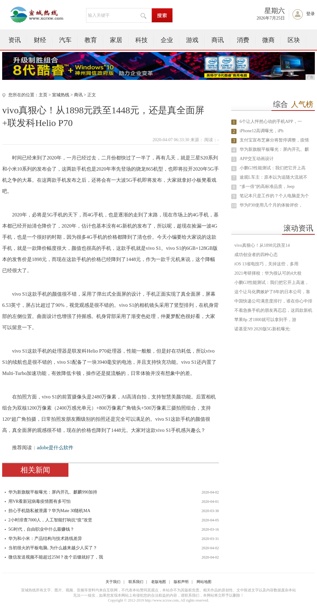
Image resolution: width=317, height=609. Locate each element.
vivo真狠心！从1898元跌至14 (262, 245)
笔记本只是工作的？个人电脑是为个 (274, 196)
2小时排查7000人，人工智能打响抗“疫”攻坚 (50, 520)
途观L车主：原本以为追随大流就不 (273, 177)
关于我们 (113, 582)
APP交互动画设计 (257, 158)
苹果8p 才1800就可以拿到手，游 (265, 319)
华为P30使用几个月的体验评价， (271, 205)
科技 (141, 40)
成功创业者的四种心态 (256, 254)
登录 (310, 13)
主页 (43, 95)
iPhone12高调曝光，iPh (262, 130)
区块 (294, 40)
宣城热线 (60, 95)
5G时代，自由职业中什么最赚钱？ (41, 529)
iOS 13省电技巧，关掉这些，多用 (266, 264)
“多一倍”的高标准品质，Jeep (267, 186)
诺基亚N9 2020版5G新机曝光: (262, 329)
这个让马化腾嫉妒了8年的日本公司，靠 (272, 291)
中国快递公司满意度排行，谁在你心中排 (273, 301)
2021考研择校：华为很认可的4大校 (268, 273)
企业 (167, 40)
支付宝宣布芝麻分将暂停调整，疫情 (274, 140)
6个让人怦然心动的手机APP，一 (271, 121)
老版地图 (158, 582)
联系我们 (135, 582)
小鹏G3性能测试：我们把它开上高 (273, 168)
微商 (268, 40)
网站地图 (204, 582)
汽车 (65, 40)
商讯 (217, 40)
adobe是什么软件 (55, 447)
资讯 (14, 40)
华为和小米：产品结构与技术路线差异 (45, 538)
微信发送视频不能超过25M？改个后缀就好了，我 (55, 557)
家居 (116, 40)
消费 (243, 40)
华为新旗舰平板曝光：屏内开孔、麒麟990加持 (52, 492)
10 (234, 205)
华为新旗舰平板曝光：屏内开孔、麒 (274, 149)
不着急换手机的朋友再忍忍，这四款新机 (273, 310)
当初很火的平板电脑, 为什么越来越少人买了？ (52, 548)
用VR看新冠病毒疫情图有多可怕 (39, 501)
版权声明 (181, 582)
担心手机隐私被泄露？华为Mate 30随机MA (49, 510)
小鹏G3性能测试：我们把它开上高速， (271, 282)
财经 (40, 40)
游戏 (192, 40)
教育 (91, 40)
